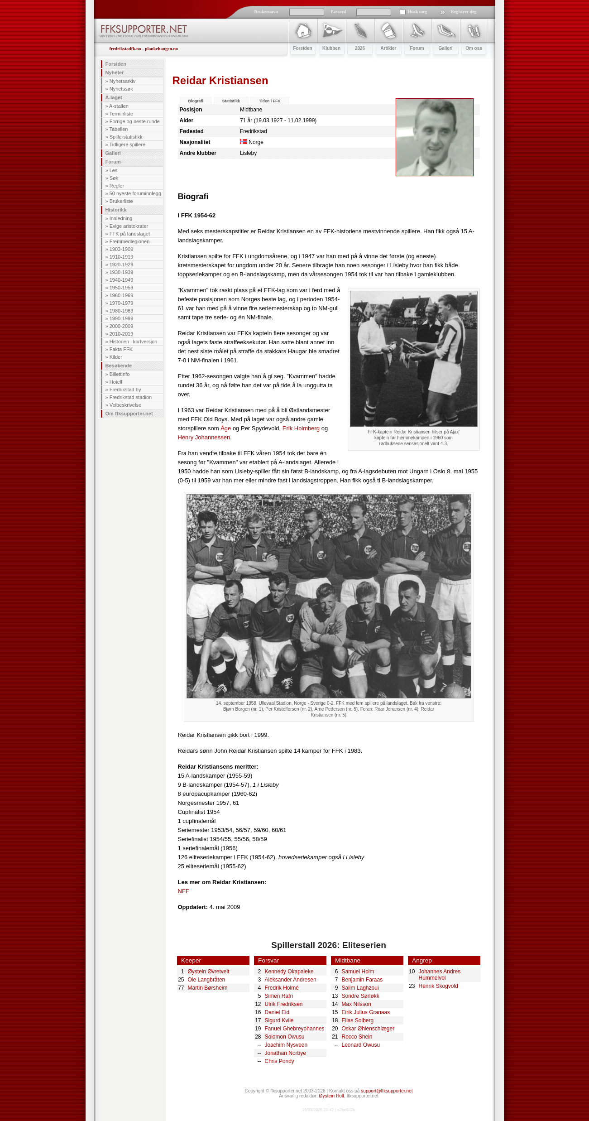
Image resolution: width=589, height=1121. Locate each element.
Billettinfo (120, 374)
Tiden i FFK (270, 101)
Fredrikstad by (125, 389)
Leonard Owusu (361, 1045)
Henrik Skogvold (438, 986)
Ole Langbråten (206, 980)
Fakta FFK (121, 349)
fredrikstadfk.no (125, 48)
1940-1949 (122, 280)
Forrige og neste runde (135, 121)
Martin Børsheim (208, 988)
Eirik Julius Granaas (366, 1012)
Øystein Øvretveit (209, 971)
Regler (117, 185)
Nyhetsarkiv (122, 81)
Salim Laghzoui (360, 988)
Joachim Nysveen (286, 1045)
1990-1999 (122, 318)
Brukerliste (121, 201)
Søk (114, 178)
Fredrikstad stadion (131, 397)
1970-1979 (122, 303)
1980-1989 (122, 310)
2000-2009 (122, 326)
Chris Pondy (279, 1061)
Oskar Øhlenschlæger (368, 1028)
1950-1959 (122, 287)
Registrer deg (464, 11)
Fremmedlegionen (130, 241)
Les (114, 170)
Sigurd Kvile (279, 1020)
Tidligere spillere (127, 144)
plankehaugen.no (161, 48)
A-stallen (119, 106)
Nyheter (114, 72)
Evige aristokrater (129, 226)
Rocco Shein (357, 1037)
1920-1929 (122, 264)
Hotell (116, 382)
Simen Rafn (279, 996)
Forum (113, 161)
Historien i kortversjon (134, 341)
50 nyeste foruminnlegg (135, 193)
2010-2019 (122, 334)
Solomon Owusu (285, 1037)
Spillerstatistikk (126, 137)
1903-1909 (122, 249)
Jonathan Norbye (285, 1053)
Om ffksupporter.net (129, 413)
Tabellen (118, 129)
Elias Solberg (358, 1020)
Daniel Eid (277, 1012)
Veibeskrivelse (125, 405)
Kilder (116, 357)
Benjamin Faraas (362, 980)
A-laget (113, 97)
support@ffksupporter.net (386, 1090)
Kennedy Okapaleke (289, 971)
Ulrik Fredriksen (284, 1004)
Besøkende (118, 365)
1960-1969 (122, 295)
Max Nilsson (356, 1004)
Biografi (195, 101)
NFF (183, 891)
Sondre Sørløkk (360, 996)
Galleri (113, 153)
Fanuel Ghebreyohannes (295, 1028)
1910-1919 (122, 257)
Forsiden (115, 64)
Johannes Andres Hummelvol (440, 974)
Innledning (121, 218)
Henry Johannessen (204, 437)
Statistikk (231, 101)
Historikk (116, 209)
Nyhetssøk (121, 88)
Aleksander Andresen (290, 980)
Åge (225, 428)
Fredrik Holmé (282, 988)
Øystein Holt (331, 1095)
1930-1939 (122, 272)
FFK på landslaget (130, 233)
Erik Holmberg (301, 428)
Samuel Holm (358, 971)
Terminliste (121, 113)
